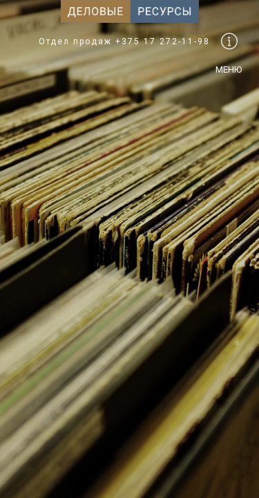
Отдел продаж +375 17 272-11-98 (124, 41)
